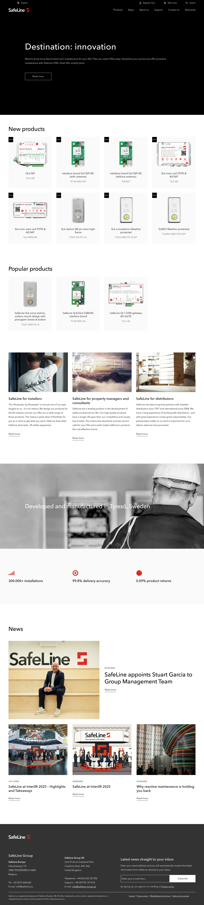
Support (158, 10)
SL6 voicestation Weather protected (126, 231)
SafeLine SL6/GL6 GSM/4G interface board (78, 314)
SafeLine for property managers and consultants (100, 401)
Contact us (173, 10)
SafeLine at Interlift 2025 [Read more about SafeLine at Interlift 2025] (91, 786)
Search (190, 3)
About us (144, 10)
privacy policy (167, 886)
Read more (38, 76)
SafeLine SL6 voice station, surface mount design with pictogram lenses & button (30, 316)
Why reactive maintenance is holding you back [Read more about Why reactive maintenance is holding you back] (165, 788)
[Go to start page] (18, 10)
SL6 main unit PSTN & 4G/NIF (173, 175)
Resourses (190, 10)
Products (117, 10)
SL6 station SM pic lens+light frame (78, 231)
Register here (147, 3)
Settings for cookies (181, 896)
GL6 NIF (30, 173)
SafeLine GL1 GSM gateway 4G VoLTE (126, 314)
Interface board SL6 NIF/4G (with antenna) (78, 175)
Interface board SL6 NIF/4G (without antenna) (126, 175)
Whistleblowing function (160, 896)
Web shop (170, 3)
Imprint (132, 896)
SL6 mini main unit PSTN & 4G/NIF (30, 231)
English (22, 3)
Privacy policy (142, 896)
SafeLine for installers (25, 399)
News (131, 10)
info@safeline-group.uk (84, 886)
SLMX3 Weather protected (174, 229)
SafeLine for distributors (155, 399)
